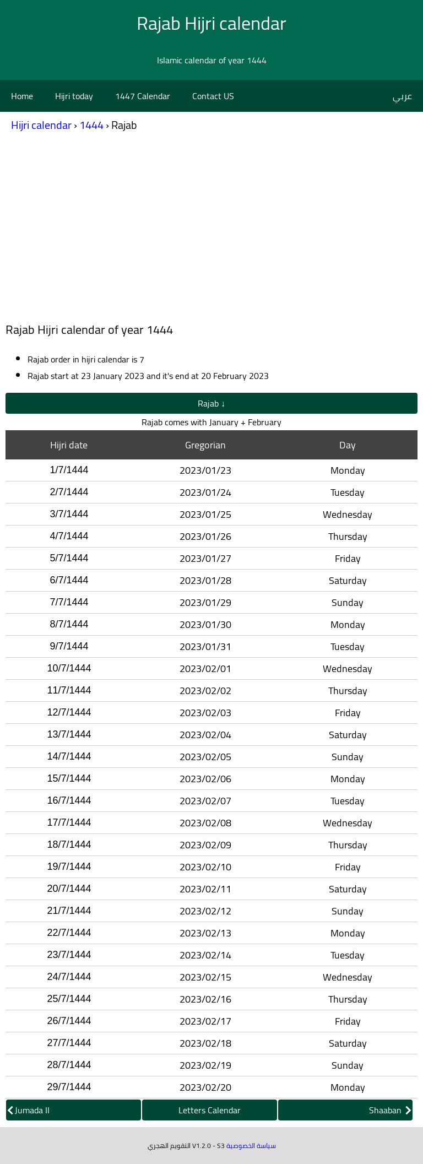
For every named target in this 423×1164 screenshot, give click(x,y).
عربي (402, 96)
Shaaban (390, 1110)
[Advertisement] (211, 230)
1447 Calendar (142, 96)
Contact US (213, 96)
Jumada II (29, 1110)
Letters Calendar (209, 1110)
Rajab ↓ (211, 403)
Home (22, 96)
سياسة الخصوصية (251, 1145)
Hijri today (74, 96)
